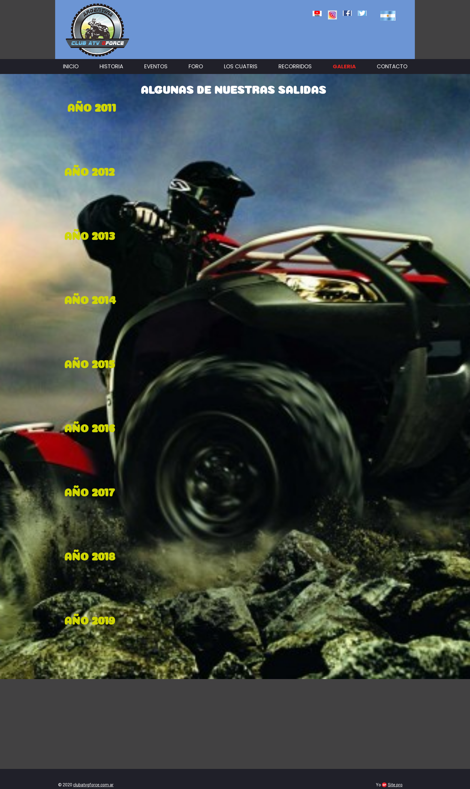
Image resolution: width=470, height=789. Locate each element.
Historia (111, 66)
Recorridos (295, 66)
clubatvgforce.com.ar (93, 784)
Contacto (392, 66)
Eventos (156, 66)
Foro (196, 66)
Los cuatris (240, 66)
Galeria (344, 66)
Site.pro (395, 784)
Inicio (71, 66)
